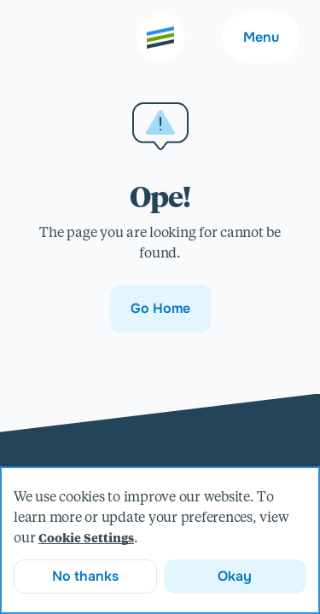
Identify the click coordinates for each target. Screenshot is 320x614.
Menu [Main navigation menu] (261, 37)
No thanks (85, 576)
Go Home (160, 308)
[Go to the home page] (160, 37)
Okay (235, 576)
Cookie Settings (86, 539)
